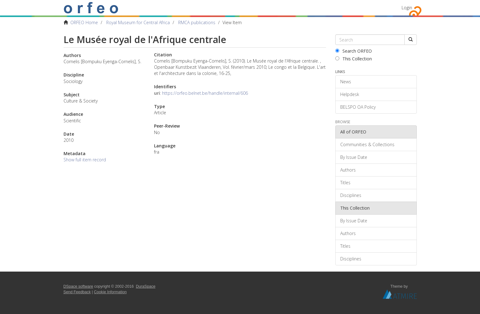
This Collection (353, 59)
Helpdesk (349, 94)
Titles (345, 182)
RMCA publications (196, 22)
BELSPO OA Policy (358, 107)
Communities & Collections (367, 144)
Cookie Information (110, 292)
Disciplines (350, 195)
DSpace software (78, 286)
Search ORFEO (353, 51)
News (345, 82)
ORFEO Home (84, 22)
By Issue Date (353, 157)
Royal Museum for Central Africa (138, 22)
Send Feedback (77, 292)
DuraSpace (146, 286)
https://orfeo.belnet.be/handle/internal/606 (205, 93)
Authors (348, 170)
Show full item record (85, 160)
